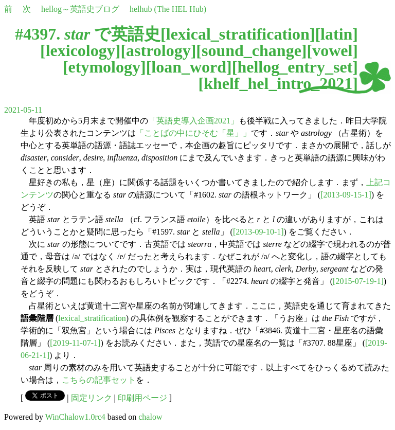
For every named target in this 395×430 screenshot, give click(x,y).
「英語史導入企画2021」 (193, 120)
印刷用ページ (142, 397)
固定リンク (91, 397)
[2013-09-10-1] (258, 231)
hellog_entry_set (294, 67)
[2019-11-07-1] (75, 342)
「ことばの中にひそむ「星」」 (193, 133)
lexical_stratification (238, 34)
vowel (332, 50)
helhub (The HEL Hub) (168, 9)
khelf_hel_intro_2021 (278, 83)
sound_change (251, 50)
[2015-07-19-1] (358, 281)
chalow (150, 417)
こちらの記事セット (99, 379)
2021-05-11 (23, 109)
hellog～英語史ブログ (80, 9)
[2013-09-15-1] (345, 194)
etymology (104, 67)
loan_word (188, 67)
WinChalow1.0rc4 (75, 417)
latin (336, 34)
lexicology (80, 50)
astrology (158, 50)
